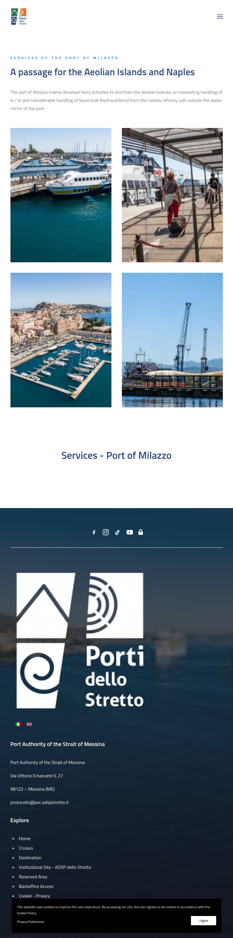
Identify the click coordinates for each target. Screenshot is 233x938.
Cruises (26, 847)
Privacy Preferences (30, 921)
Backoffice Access (36, 886)
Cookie (25, 895)
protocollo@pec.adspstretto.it (39, 802)
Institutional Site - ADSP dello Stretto (55, 867)
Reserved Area (33, 876)
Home (25, 838)
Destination (30, 857)
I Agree (203, 920)
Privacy (43, 895)
